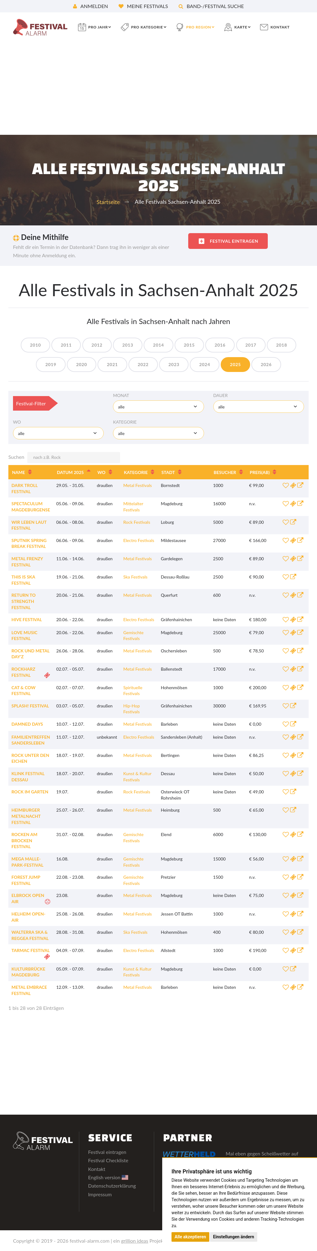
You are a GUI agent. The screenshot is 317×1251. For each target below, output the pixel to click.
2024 (204, 364)
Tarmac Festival (30, 950)
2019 (50, 364)
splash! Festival (30, 705)
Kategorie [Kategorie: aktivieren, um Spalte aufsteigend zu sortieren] (136, 472)
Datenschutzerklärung (112, 1186)
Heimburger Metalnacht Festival (26, 816)
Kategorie (125, 422)
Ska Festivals (135, 576)
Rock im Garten (29, 791)
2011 (66, 345)
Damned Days (27, 724)
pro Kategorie (147, 27)
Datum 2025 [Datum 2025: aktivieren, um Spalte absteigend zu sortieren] (70, 472)
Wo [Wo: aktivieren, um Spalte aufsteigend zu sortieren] (102, 472)
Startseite (108, 202)
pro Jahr (98, 27)
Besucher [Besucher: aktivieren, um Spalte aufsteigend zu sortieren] (225, 472)
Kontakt (280, 27)
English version (108, 1177)
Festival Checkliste (108, 1160)
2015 (189, 345)
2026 (266, 364)
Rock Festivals (136, 522)
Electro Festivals (138, 540)
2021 (112, 364)
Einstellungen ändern (233, 1236)
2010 (35, 345)
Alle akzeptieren (190, 1236)
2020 (81, 364)
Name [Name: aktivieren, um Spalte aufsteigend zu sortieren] (18, 472)
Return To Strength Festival (23, 601)
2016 (220, 345)
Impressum (100, 1194)
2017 (250, 345)
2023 (173, 364)
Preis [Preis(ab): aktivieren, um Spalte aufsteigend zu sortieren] (260, 472)
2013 (127, 345)
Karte (240, 27)
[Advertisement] (158, 88)
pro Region (198, 27)
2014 (158, 345)
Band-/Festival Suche (211, 6)
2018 (281, 345)
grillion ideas (134, 1241)
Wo (17, 422)
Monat (121, 395)
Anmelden (90, 6)
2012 (97, 345)
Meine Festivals (143, 6)
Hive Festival (26, 619)
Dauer (220, 395)
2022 (143, 364)
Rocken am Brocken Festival (24, 840)
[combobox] (158, 406)
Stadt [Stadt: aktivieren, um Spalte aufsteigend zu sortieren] (168, 472)
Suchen (64, 457)
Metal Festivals (137, 485)
